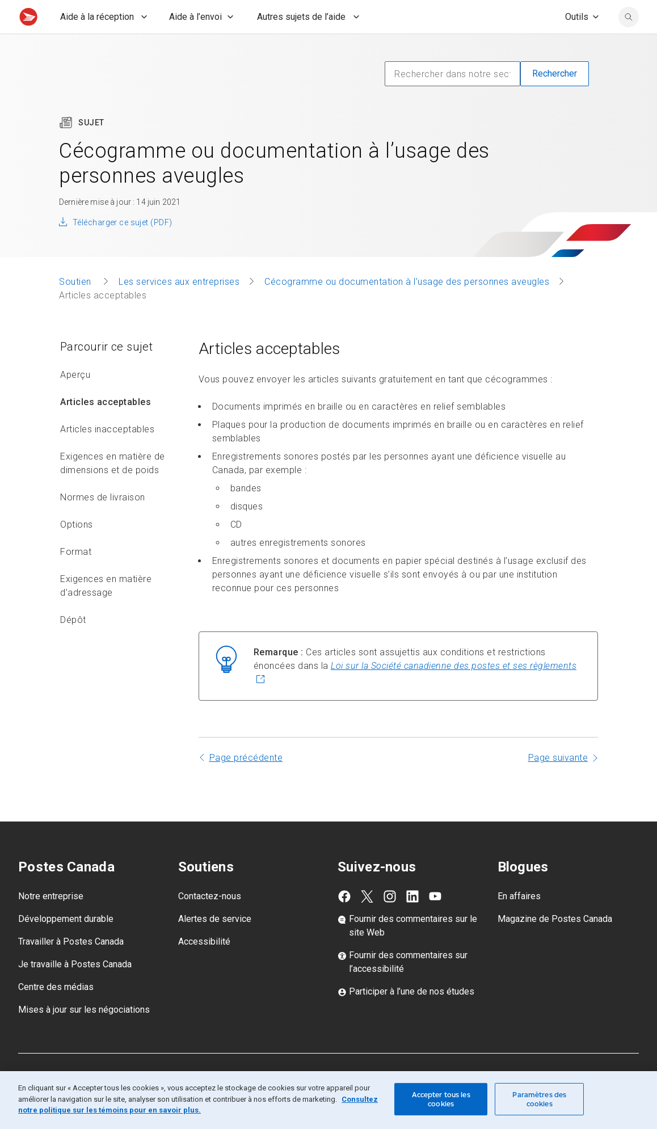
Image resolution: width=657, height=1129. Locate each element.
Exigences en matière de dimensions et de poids (112, 488)
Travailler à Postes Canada (71, 966)
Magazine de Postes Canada (555, 943)
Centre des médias (56, 1011)
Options (76, 549)
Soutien (76, 306)
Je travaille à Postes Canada (75, 989)
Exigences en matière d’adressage (105, 611)
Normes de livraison (102, 522)
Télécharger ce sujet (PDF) (122, 247)
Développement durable (65, 943)
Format (75, 576)
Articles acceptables (105, 427)
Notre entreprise (50, 921)
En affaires (519, 921)
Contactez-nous (209, 921)
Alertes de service (214, 943)
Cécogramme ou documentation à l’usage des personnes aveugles (406, 306)
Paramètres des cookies (539, 1099)
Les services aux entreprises (179, 306)
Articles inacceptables (107, 454)
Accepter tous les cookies (441, 1099)
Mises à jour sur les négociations (84, 1034)
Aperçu (75, 399)
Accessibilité (204, 966)
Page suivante (558, 782)
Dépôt (73, 644)
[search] (628, 42)
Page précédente (246, 782)
